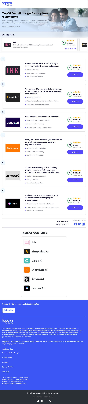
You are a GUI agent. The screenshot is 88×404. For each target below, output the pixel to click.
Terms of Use (48, 397)
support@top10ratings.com (16, 383)
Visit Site (75, 101)
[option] (39, 44)
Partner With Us (7, 367)
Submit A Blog (7, 358)
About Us (5, 372)
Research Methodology (10, 353)
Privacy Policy (38, 397)
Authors (5, 362)
